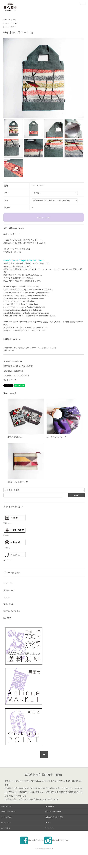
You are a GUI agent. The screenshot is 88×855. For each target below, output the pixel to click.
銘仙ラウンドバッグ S (56, 437)
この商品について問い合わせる (16, 375)
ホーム (5, 19)
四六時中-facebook (31, 840)
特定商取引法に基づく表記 (54, 817)
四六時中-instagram (56, 840)
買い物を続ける (9, 380)
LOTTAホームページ (11, 339)
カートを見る (5, 828)
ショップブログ (6, 817)
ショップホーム (6, 806)
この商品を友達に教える (13, 371)
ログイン (48, 822)
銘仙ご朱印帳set (15, 437)
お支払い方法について (8, 811)
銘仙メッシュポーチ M (18, 482)
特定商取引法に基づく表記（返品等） (19, 366)
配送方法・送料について (53, 811)
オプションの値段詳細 (12, 361)
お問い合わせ (49, 806)
